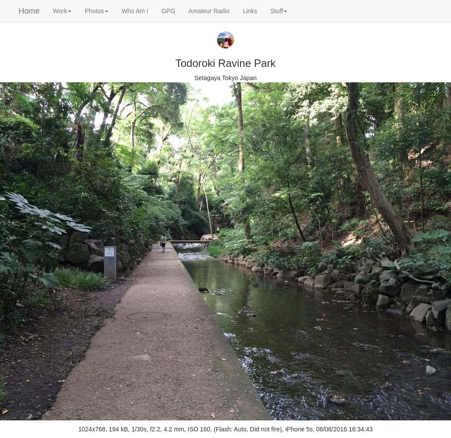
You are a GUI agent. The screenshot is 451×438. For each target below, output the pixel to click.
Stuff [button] (279, 11)
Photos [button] (96, 11)
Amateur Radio (209, 11)
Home (29, 11)
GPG (168, 11)
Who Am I (135, 11)
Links (250, 11)
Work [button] (62, 11)
